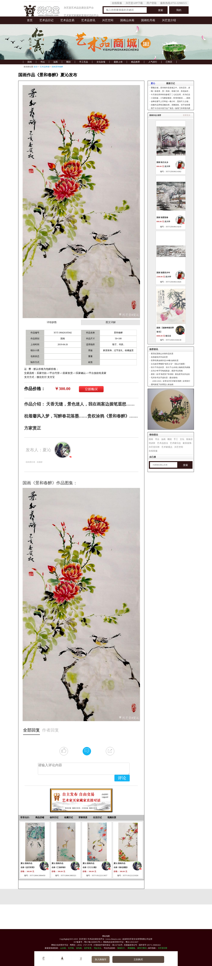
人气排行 (152, 62)
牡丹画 (71, 948)
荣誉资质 (83, 817)
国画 (29, 62)
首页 (30, 20)
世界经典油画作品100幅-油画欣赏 (165, 360)
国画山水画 (127, 20)
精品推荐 (135, 62)
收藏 (81, 958)
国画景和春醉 (57, 67)
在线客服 (117, 3)
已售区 (169, 62)
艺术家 (62, 958)
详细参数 (52, 322)
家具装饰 (187, 443)
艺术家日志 (175, 443)
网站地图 (106, 936)
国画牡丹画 (148, 20)
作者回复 (50, 730)
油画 (55, 62)
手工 (176, 439)
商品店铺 (39, 817)
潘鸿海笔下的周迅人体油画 (162, 384)
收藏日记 (68, 817)
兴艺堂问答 (154, 447)
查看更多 (186, 115)
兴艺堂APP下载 (134, 3)
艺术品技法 (162, 443)
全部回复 (31, 730)
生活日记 (97, 817)
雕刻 (68, 62)
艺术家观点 (166, 447)
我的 (178, 10)
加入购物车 (100, 959)
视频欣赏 (111, 817)
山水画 (63, 948)
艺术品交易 (67, 20)
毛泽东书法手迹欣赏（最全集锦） (165, 378)
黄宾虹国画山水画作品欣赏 (162, 354)
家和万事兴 (142, 948)
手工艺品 (83, 62)
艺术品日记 (46, 20)
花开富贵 (88, 948)
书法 (42, 62)
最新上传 (118, 62)
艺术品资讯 (88, 20)
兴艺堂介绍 (169, 20)
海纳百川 (121, 948)
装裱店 (189, 439)
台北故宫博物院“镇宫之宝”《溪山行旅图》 (168, 364)
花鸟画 (79, 948)
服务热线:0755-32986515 (173, 3)
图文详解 (111, 322)
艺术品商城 (44, 67)
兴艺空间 (107, 20)
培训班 (152, 443)
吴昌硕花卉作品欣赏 (159, 357)
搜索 (160, 10)
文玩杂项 (100, 62)
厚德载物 (131, 948)
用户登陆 (152, 3)
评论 (122, 778)
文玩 (182, 439)
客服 (43, 958)
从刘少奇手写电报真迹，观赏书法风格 (167, 371)
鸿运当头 (97, 948)
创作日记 (54, 817)
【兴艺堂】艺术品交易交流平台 (91, 939)
